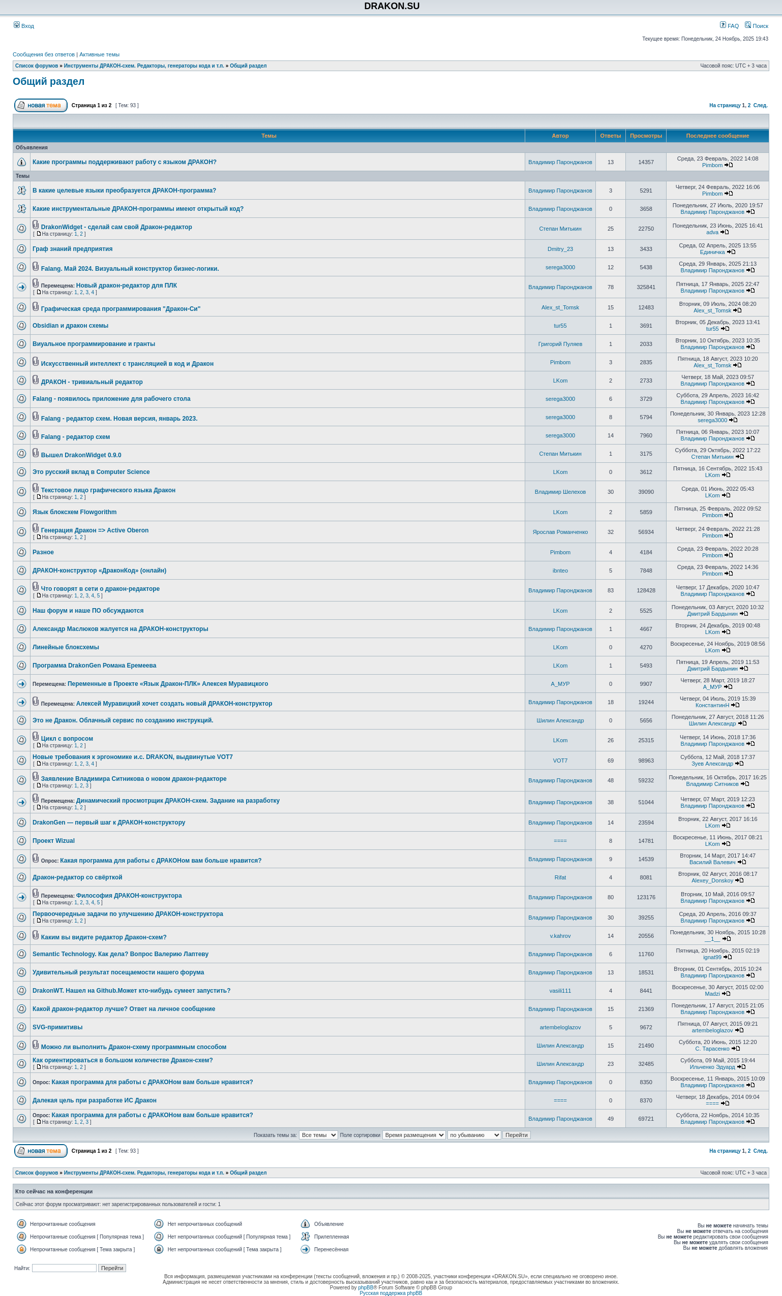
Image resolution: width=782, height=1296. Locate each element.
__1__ (712, 939)
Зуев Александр (712, 764)
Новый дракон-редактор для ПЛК (126, 285)
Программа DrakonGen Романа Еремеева (94, 665)
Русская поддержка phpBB (390, 1293)
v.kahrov (560, 936)
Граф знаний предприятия (73, 248)
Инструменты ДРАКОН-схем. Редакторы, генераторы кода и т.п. (144, 66)
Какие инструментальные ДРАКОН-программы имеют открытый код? (138, 208)
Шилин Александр (560, 720)
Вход (24, 26)
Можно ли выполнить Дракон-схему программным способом (134, 1047)
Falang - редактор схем (75, 436)
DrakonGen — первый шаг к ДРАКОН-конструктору (109, 822)
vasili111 (561, 991)
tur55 (560, 326)
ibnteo (560, 570)
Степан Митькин (560, 229)
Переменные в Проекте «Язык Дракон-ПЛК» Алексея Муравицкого (168, 683)
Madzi (712, 994)
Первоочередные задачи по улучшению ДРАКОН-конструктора (128, 914)
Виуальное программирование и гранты (94, 343)
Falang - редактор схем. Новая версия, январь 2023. (119, 418)
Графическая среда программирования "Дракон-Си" (121, 308)
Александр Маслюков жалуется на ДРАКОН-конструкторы (120, 629)
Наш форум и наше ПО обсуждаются (88, 610)
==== (560, 841)
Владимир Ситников (712, 784)
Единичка (712, 252)
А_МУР (560, 684)
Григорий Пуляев (560, 344)
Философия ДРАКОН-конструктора (129, 895)
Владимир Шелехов (560, 492)
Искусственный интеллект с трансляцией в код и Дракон (127, 363)
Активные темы (99, 54)
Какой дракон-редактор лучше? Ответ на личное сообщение (124, 1009)
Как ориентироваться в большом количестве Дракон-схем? (123, 1060)
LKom (560, 380)
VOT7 (560, 760)
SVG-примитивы (57, 1027)
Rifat (560, 877)
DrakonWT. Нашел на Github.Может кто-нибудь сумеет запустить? (132, 990)
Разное (43, 552)
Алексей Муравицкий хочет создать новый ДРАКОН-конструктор (174, 703)
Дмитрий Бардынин (712, 614)
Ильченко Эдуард (712, 1067)
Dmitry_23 (560, 249)
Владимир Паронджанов (560, 162)
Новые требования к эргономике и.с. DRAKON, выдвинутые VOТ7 (133, 757)
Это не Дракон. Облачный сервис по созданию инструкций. (123, 720)
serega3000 (560, 267)
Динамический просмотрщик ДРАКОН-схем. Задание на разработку (178, 800)
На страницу (725, 105)
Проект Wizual (54, 840)
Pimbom (712, 165)
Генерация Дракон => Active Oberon (95, 530)
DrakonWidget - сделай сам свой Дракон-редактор (116, 227)
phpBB (365, 1287)
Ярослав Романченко (560, 532)
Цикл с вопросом (67, 738)
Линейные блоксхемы (66, 647)
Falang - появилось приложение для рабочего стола (112, 398)
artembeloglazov (560, 1027)
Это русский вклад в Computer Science (91, 472)
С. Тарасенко (713, 1049)
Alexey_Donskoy (712, 880)
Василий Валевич (712, 862)
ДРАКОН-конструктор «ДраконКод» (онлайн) (99, 570)
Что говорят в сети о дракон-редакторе (100, 588)
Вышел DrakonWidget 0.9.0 (81, 455)
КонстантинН (712, 705)
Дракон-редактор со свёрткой (78, 877)
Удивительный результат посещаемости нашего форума (118, 972)
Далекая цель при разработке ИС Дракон (95, 1100)
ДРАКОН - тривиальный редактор (92, 382)
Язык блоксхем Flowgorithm (75, 512)
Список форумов (36, 66)
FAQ (729, 26)
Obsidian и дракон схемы (70, 325)
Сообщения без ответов (44, 54)
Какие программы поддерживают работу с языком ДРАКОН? (125, 162)
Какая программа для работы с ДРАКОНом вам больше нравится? (160, 860)
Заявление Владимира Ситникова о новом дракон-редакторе (134, 778)
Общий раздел (248, 66)
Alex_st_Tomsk (560, 307)
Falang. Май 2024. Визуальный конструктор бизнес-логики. (130, 268)
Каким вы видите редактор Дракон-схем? (104, 937)
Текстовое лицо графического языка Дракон (108, 490)
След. (761, 105)
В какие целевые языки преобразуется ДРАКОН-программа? (124, 190)
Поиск (756, 26)
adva (712, 232)
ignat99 (712, 957)
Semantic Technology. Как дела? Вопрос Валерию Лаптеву (120, 954)
